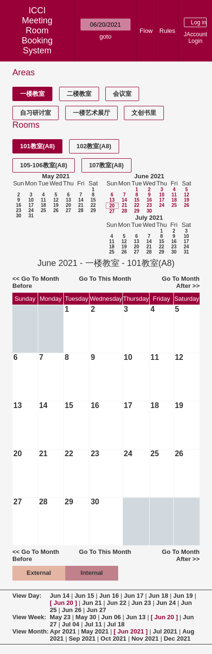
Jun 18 (158, 595)
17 (30, 205)
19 (56, 205)
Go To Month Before (35, 282)
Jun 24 (166, 602)
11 (43, 200)
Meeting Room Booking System (37, 35)
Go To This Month (105, 278)
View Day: (26, 595)
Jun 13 (135, 617)
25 (43, 210)
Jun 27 (96, 609)
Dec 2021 (177, 638)
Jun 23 (141, 602)
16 (18, 205)
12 (56, 200)
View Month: (30, 631)
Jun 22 (116, 602)
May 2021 (56, 176)
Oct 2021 (113, 638)
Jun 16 (109, 595)
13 (68, 200)
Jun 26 (71, 609)
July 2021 (149, 217)
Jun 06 (111, 617)
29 (93, 210)
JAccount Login (195, 37)
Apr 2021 (63, 631)
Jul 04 (71, 624)
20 (68, 205)
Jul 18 (116, 624)
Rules (167, 30)
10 (30, 200)
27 (68, 210)
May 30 (86, 617)
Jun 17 (133, 595)
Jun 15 (84, 595)
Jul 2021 (165, 631)
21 (80, 205)
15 (93, 200)
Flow (146, 30)
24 (30, 210)
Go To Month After (181, 282)
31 (30, 215)
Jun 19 (183, 595)
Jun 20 (63, 602)
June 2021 (149, 176)
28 (80, 210)
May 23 (60, 617)
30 (18, 215)
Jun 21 (91, 602)
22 (93, 205)
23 (18, 210)
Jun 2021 (131, 631)
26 (56, 210)
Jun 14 (60, 595)
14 (80, 200)
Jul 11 (93, 624)
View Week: (29, 617)
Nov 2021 (145, 638)
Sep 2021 (82, 638)
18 (43, 205)
